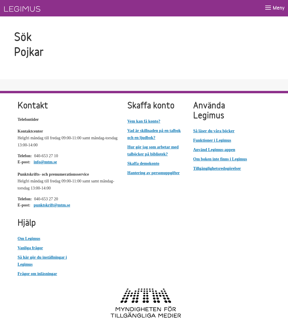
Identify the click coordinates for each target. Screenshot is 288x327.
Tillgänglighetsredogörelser (217, 168)
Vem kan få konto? (143, 121)
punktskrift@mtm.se (52, 205)
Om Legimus (29, 238)
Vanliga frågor (30, 248)
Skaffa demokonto (143, 163)
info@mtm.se (45, 162)
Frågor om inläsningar (37, 274)
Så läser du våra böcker (213, 131)
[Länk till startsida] (33, 8)
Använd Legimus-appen (214, 150)
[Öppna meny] (274, 8)
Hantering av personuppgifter (153, 173)
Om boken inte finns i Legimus (220, 159)
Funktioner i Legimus (212, 140)
